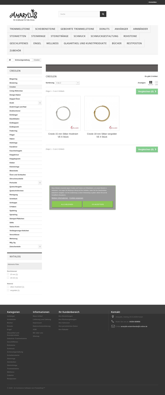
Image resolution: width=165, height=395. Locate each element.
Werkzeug (13, 239)
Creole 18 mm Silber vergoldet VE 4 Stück (102, 135)
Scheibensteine (45, 28)
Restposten (134, 43)
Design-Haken (15, 95)
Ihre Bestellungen (66, 316)
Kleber (12, 163)
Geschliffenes (19, 43)
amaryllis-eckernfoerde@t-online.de (134, 326)
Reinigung (14, 195)
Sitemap (36, 336)
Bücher (116, 43)
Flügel (12, 135)
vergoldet (15, 290)
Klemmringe (14, 167)
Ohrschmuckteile (16, 179)
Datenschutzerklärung (42, 326)
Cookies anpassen (76, 198)
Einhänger (14, 115)
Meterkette (14, 171)
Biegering (13, 79)
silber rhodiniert (17, 287)
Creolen (13, 87)
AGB (35, 329)
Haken (12, 139)
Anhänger (121, 28)
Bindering (13, 83)
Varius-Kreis (14, 227)
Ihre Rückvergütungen (67, 319)
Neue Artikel (38, 316)
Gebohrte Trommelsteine (77, 28)
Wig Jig (12, 243)
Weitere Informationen (60, 198)
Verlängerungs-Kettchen (19, 231)
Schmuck (79, 36)
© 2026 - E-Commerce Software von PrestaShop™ (26, 388)
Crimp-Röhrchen (16, 91)
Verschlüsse (14, 235)
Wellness (52, 43)
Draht (12, 103)
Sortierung (50, 83)
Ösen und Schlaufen (18, 175)
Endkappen (14, 123)
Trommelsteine (20, 28)
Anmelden (152, 2)
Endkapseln (14, 127)
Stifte (12, 223)
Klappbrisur (14, 155)
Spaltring (13, 211)
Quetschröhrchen (16, 191)
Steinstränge (59, 36)
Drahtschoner (15, 111)
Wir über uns (38, 333)
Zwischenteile (15, 247)
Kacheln (150, 83)
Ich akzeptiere (98, 204)
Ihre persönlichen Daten (68, 326)
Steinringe (38, 36)
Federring (13, 131)
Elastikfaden (14, 119)
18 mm (14, 278)
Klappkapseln (15, 159)
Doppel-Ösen (15, 99)
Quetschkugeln (16, 187)
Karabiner (13, 147)
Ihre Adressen (64, 323)
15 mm (14, 274)
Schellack (13, 199)
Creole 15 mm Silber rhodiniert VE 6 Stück (63, 135)
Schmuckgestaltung (104, 36)
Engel (37, 43)
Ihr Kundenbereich (69, 311)
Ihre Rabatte (63, 329)
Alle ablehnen (67, 204)
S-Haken (13, 207)
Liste (156, 83)
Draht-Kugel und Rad (18, 107)
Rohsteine (130, 36)
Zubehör (15, 50)
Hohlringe (13, 143)
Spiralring (13, 215)
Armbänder (140, 28)
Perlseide (13, 183)
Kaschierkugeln (16, 151)
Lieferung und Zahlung (42, 319)
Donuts (104, 28)
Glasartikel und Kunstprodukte (85, 43)
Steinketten (18, 36)
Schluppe (13, 203)
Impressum (37, 323)
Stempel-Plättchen (17, 219)
